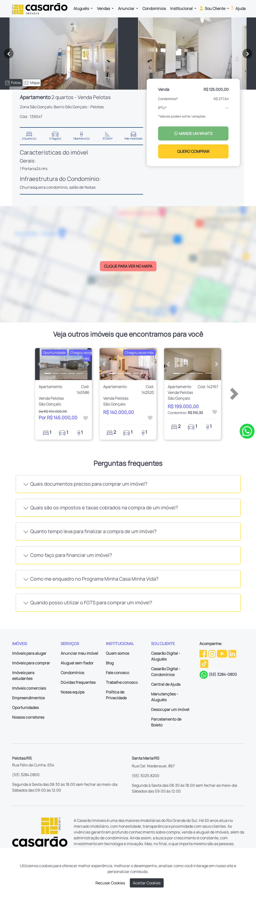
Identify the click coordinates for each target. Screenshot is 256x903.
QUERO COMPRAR (193, 151)
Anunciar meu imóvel (79, 653)
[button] (39, 364)
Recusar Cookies (110, 883)
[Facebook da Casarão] (203, 653)
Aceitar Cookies (147, 883)
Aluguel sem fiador (77, 663)
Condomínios (154, 8)
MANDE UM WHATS (193, 133)
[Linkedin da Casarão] (232, 653)
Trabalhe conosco (122, 682)
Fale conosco (117, 672)
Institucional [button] (181, 8)
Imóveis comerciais (29, 688)
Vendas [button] (104, 8)
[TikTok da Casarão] (204, 663)
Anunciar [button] (126, 8)
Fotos (13, 82)
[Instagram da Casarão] (212, 653)
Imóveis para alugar (29, 653)
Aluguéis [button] (81, 8)
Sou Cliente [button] (212, 8)
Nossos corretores (28, 717)
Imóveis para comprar (31, 663)
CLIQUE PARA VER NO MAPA (128, 266)
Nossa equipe (72, 692)
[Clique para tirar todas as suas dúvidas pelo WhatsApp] (247, 430)
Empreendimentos (28, 698)
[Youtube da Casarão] (222, 653)
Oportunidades (25, 707)
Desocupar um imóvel (170, 709)
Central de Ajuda (165, 684)
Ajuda (237, 8)
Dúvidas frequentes (78, 682)
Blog (110, 663)
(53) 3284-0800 (223, 674)
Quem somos (117, 653)
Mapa (32, 82)
